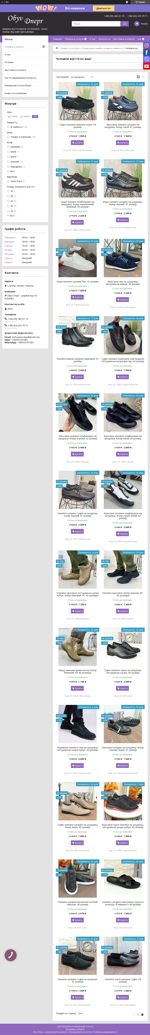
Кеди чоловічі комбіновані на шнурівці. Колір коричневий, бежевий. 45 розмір (77, 204)
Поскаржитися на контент (80, 1032)
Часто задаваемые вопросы (20, 77)
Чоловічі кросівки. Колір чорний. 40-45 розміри (122, 594)
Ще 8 (12, 171)
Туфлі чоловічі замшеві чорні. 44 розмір (77, 125)
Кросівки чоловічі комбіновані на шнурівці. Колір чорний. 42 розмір (77, 437)
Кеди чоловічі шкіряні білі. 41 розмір (77, 281)
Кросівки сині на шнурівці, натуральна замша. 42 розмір (123, 282)
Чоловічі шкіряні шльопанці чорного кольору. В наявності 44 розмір (123, 903)
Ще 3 (12, 215)
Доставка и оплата (124, 38)
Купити (78, 142)
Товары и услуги (74, 38)
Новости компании (15, 93)
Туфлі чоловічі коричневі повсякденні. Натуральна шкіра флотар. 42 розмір (122, 359)
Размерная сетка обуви (18, 85)
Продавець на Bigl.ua (75, 1029)
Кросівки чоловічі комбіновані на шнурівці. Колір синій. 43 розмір (123, 437)
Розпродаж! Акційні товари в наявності (102, 48)
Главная (57, 38)
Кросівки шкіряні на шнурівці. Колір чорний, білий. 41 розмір (123, 748)
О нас (93, 38)
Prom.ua (89, 1026)
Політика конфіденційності (105, 1032)
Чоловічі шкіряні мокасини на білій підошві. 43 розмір (78, 903)
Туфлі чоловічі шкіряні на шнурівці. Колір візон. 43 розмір (77, 825)
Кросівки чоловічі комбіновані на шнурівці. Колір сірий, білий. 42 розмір (123, 515)
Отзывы (9, 62)
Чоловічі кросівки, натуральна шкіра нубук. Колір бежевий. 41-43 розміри (77, 594)
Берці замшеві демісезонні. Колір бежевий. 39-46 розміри (78, 671)
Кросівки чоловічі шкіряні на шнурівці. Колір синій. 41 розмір (122, 125)
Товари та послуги (70, 48)
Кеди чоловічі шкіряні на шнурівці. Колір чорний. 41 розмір (123, 203)
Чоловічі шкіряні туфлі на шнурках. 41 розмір (78, 980)
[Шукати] (124, 23)
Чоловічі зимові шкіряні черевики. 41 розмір (77, 359)
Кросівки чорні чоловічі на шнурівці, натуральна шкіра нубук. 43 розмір (123, 825)
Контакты (104, 38)
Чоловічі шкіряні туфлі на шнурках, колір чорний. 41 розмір (77, 514)
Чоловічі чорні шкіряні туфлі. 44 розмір (123, 980)
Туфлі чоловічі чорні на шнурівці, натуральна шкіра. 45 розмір (123, 671)
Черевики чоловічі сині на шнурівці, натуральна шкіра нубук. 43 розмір (77, 748)
